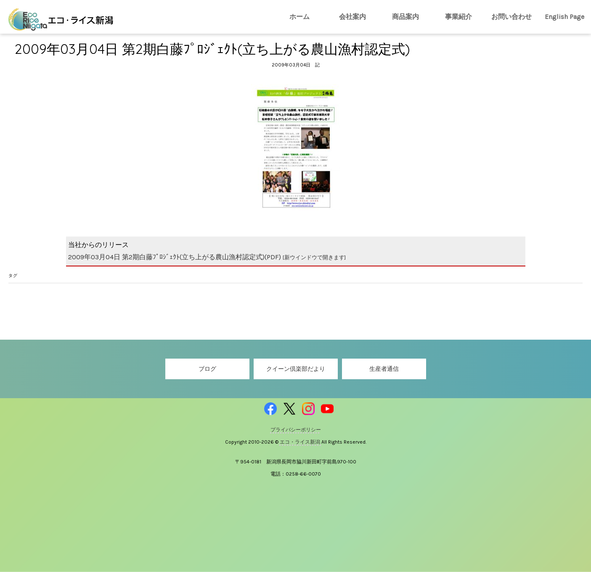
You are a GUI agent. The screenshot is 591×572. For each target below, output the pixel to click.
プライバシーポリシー (295, 430)
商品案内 (405, 17)
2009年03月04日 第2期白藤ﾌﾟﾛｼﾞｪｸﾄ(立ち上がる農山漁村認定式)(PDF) (207, 257)
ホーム (299, 17)
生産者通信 (384, 368)
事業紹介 (458, 17)
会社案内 (352, 17)
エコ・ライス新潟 (300, 442)
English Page (564, 17)
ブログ (207, 368)
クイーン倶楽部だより (295, 368)
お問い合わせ (511, 17)
